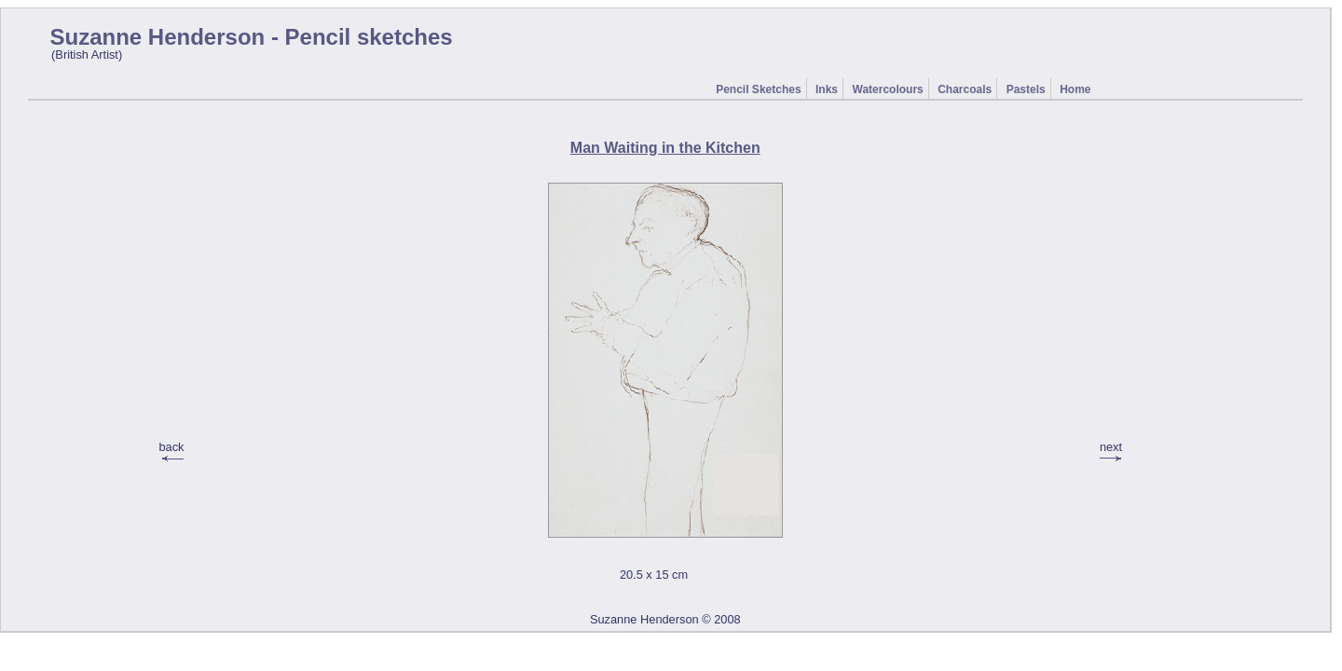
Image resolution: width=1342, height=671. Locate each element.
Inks (826, 89)
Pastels (1026, 89)
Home (1075, 89)
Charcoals (965, 89)
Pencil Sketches (758, 89)
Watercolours (888, 89)
